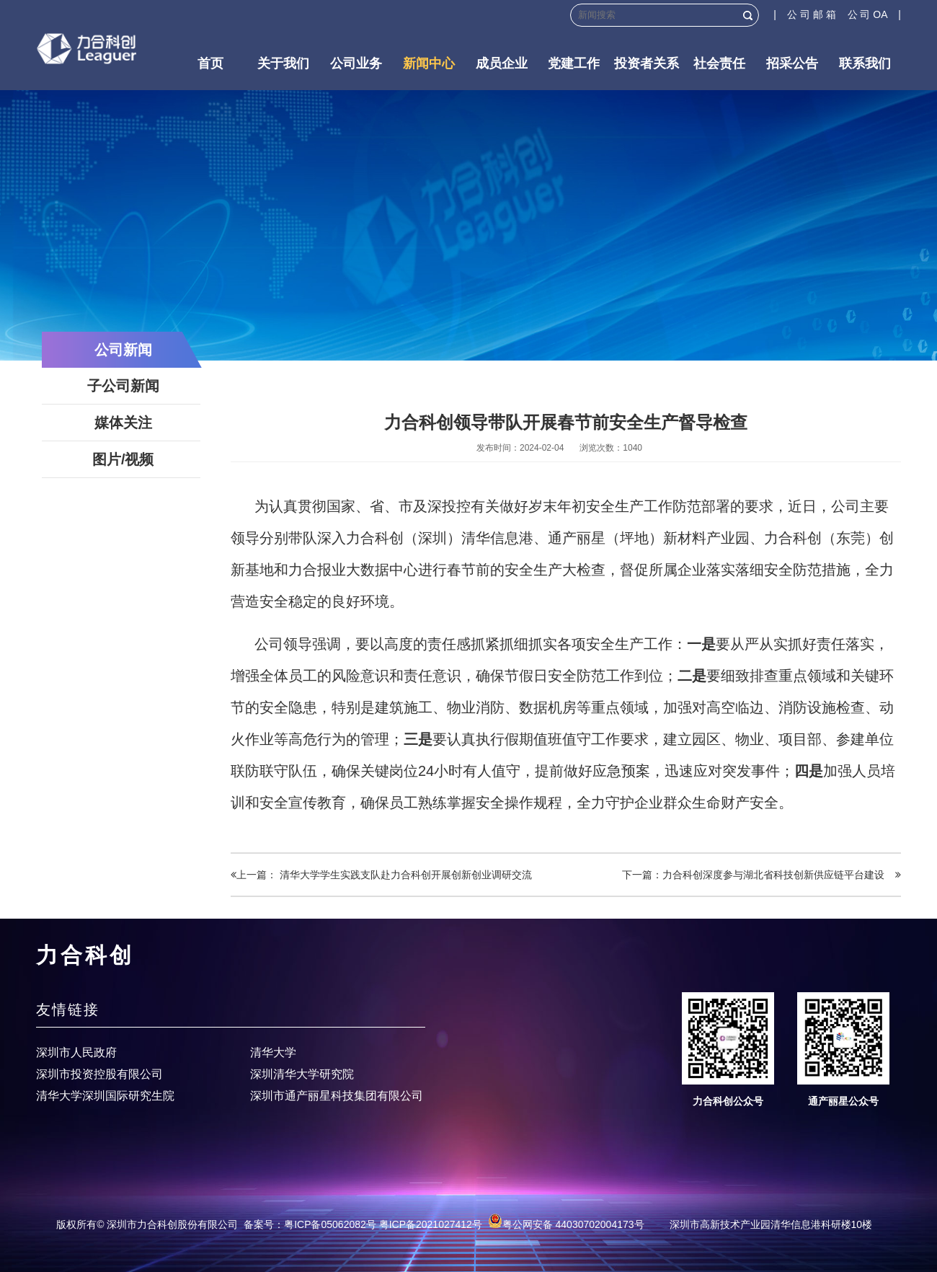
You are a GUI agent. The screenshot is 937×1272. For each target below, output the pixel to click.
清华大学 (273, 1052)
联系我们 (865, 63)
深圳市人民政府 (76, 1052)
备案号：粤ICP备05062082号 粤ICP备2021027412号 (363, 1224)
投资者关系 (646, 63)
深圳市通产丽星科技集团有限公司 (336, 1096)
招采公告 (792, 63)
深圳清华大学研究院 (302, 1074)
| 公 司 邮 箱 (810, 14)
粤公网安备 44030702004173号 (566, 1224)
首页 (210, 63)
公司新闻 (123, 350)
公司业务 (356, 63)
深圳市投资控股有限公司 (99, 1074)
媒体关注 (123, 422)
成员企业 (502, 63)
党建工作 (574, 63)
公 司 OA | (874, 14)
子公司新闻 (123, 386)
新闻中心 (429, 63)
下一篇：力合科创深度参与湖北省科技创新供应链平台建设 (761, 874)
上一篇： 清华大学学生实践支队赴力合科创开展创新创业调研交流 (381, 874)
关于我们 (283, 63)
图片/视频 (123, 459)
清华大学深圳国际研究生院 (105, 1096)
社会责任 (719, 63)
